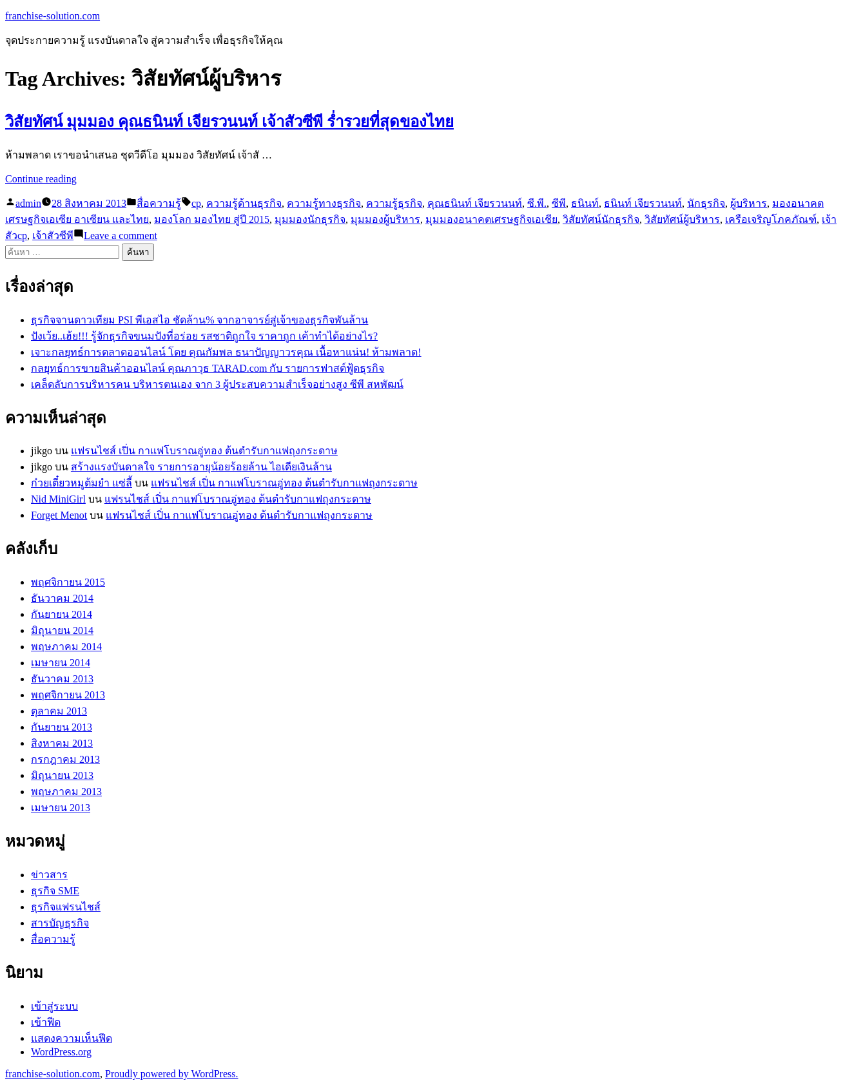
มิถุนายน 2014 (62, 630)
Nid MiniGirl (58, 499)
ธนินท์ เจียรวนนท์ (643, 203)
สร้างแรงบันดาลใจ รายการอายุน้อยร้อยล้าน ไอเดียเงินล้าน (201, 466)
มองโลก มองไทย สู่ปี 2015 (211, 219)
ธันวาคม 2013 (62, 678)
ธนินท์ (585, 203)
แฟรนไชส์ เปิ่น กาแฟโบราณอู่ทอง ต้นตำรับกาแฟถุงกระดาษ (204, 450)
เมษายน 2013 (60, 807)
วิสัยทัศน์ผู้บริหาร (682, 219)
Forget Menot (59, 515)
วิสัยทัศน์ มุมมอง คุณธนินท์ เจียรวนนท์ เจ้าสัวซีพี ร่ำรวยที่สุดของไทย (229, 121)
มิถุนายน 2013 (62, 775)
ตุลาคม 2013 (59, 711)
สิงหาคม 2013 (62, 743)
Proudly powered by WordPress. (171, 1073)
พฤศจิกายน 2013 (68, 694)
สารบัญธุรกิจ (60, 922)
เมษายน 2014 (60, 662)
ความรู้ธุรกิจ (394, 203)
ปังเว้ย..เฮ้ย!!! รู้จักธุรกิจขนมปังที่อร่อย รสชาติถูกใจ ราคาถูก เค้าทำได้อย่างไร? (204, 336)
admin (28, 203)
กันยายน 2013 (61, 727)
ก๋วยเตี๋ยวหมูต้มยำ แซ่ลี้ (81, 482)
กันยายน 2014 (61, 614)
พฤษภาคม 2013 (66, 791)
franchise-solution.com (52, 15)
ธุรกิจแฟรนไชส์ (66, 906)
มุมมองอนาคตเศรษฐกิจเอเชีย (491, 219)
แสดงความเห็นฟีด (71, 1038)
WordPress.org (61, 1051)
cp (196, 203)
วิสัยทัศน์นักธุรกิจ (601, 219)
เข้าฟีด (46, 1022)
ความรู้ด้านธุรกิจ (244, 203)
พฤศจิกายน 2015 (68, 582)
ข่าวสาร (49, 874)
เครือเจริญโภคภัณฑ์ (771, 219)
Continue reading (41, 178)
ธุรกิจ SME (55, 890)
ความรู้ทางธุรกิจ (324, 203)
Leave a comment (120, 235)
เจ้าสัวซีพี (52, 235)
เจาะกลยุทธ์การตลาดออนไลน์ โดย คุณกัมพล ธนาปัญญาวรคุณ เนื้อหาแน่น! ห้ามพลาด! (226, 352)
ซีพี (559, 203)
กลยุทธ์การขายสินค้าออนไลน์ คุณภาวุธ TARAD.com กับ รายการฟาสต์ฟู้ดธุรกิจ (207, 368)
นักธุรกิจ (706, 203)
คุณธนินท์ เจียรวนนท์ (474, 203)
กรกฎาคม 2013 (65, 759)
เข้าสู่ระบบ (54, 1006)
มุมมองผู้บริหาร (385, 219)
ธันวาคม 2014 (62, 598)
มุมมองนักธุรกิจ (310, 219)
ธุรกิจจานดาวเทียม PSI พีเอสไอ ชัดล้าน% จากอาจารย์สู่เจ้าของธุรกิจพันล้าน (199, 319)
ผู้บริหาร (748, 203)
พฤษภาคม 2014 (66, 646)
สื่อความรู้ (159, 203)
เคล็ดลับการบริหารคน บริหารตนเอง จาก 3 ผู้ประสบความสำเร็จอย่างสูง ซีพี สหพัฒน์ (217, 384)
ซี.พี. (537, 203)
